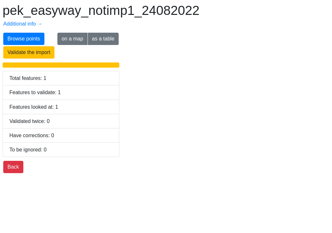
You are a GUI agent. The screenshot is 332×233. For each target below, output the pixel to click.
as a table (103, 38)
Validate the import (28, 52)
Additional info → (22, 24)
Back (13, 167)
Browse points (23, 38)
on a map (72, 38)
